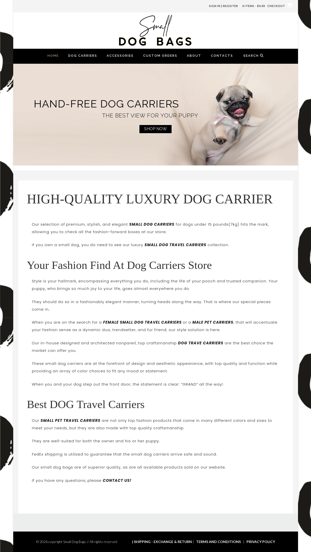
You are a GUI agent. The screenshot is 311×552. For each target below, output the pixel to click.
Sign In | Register (223, 5)
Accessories (120, 55)
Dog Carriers (82, 55)
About (194, 55)
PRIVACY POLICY (261, 542)
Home (53, 55)
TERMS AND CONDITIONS (218, 542)
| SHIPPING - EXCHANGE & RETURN (162, 542)
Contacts (222, 55)
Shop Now (155, 128)
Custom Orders (160, 55)
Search (253, 55)
